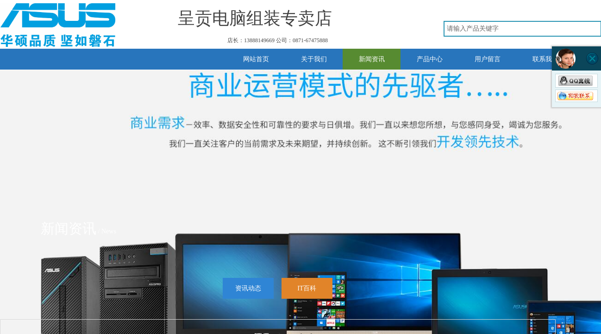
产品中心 (430, 59)
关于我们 (314, 59)
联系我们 (545, 59)
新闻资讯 (372, 59)
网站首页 (256, 59)
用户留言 (488, 59)
